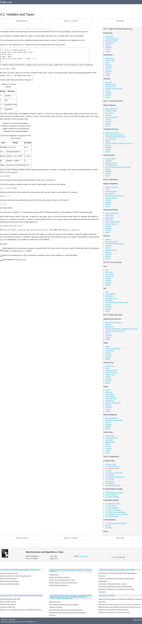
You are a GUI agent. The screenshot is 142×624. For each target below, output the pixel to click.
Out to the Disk (109, 436)
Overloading (108, 67)
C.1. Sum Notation (110, 505)
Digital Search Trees (111, 372)
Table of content (71, 21)
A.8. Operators (109, 481)
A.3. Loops (108, 470)
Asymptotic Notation (111, 191)
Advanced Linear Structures (113, 322)
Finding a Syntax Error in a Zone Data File (114, 612)
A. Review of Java (110, 464)
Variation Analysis (56, 607)
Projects (107, 51)
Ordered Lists (109, 296)
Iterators (107, 141)
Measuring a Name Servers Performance (113, 609)
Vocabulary (108, 47)
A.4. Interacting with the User (113, 473)
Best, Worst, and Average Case (114, 195)
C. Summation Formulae (112, 503)
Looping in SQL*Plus (7, 607)
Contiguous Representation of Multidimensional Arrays (121, 329)
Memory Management (111, 418)
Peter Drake (84, 556)
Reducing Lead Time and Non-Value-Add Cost (66, 610)
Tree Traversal (109, 274)
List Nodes (108, 161)
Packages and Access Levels (113, 88)
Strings (107, 346)
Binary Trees (109, 272)
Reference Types (110, 60)
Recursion (108, 239)
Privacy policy (137, 619)
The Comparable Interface (113, 221)
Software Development (112, 38)
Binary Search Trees (111, 298)
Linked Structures (110, 158)
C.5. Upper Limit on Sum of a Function (116, 514)
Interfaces (108, 65)
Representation (109, 394)
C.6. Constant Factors (111, 516)
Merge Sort (108, 245)
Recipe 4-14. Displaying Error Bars (62, 580)
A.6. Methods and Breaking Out (114, 477)
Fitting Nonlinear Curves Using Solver (63, 582)
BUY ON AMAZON (119, 557)
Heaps (107, 368)
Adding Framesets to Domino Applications (15, 576)
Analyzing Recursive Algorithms (114, 243)
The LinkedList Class (111, 165)
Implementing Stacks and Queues (115, 137)
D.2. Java (108, 525)
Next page (120, 21)
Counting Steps (109, 193)
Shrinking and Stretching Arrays (114, 134)
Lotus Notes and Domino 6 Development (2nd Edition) (20, 569)
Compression (109, 440)
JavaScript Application (8, 578)
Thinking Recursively (111, 241)
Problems (108, 49)
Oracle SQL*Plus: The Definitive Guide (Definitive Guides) (21, 595)
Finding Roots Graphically (59, 585)
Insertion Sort (109, 219)
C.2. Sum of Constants (112, 508)
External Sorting (110, 442)
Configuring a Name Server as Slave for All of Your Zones (119, 604)
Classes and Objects (111, 41)
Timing (107, 189)
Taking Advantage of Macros (59, 577)
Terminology (108, 392)
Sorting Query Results (8, 604)
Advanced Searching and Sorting (115, 331)
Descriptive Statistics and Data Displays (64, 604)
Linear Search (109, 215)
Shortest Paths (109, 400)
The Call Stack (109, 113)
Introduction (53, 574)
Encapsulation (109, 36)
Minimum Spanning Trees (112, 403)
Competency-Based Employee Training (112, 584)
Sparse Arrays (109, 326)
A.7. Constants (109, 479)
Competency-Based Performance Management (115, 586)
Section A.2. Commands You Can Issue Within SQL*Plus (20, 609)
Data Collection (55, 602)
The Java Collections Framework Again (116, 302)
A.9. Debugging (109, 483)
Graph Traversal (110, 396)
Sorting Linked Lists (111, 224)
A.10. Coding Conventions (113, 485)
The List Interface (110, 139)
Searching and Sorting (111, 213)
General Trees (109, 276)
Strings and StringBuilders (113, 348)
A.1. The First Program (112, 466)
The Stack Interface (111, 111)
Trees (107, 270)
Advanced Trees (110, 366)
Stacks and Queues (111, 108)
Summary (108, 45)
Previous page (21, 21)
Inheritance (108, 82)
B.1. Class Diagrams (111, 494)
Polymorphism (109, 58)
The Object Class (110, 86)
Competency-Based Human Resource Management (117, 569)
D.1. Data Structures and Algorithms (115, 523)
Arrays (107, 62)
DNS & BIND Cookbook (107, 595)
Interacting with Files (111, 438)
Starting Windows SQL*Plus (10, 599)
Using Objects (109, 43)
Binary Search (109, 217)
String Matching (109, 350)
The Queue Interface (111, 117)
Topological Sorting (110, 398)
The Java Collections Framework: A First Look (118, 143)
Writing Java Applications (9, 581)
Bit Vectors (108, 324)
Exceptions (108, 115)
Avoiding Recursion (111, 250)
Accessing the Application (9, 584)
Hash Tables (109, 300)
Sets (106, 292)
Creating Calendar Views (9, 573)
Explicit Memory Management (114, 420)
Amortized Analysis (110, 198)
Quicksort (108, 248)
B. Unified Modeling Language (114, 492)
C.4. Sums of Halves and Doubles (115, 512)
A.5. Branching (109, 475)
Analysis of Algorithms (111, 187)
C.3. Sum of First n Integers (113, 510)
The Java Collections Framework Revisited (117, 167)
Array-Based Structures (112, 132)
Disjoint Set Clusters (111, 370)
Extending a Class (110, 84)
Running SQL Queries (8, 601)
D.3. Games (108, 527)
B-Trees (107, 444)
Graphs (107, 390)
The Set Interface (110, 294)
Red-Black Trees (110, 374)
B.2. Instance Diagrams (112, 497)
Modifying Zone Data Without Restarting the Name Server (119, 607)
